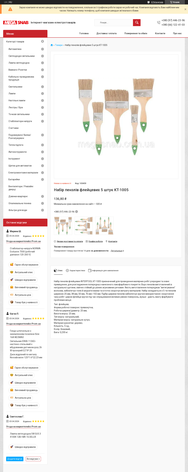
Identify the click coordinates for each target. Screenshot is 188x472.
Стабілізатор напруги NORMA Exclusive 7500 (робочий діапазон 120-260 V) (25, 251)
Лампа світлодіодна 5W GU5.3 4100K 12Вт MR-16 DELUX (25, 435)
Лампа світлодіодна (19, 63)
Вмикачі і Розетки (18, 70)
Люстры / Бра (16, 107)
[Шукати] (137, 22)
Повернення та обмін (135, 33)
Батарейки (14, 179)
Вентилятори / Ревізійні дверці (21, 188)
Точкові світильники (19, 114)
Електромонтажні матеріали (23, 172)
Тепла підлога (16, 145)
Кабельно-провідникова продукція (21, 78)
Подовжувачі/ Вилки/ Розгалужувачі (20, 136)
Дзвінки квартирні (18, 196)
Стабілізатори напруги (20, 121)
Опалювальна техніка (20, 203)
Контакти (160, 33)
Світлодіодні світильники (22, 56)
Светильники (15, 86)
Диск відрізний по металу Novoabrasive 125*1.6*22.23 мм (26, 356)
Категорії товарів (15, 41)
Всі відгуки (32, 459)
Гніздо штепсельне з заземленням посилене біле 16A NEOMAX (24, 334)
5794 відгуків (157, 2)
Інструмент (14, 158)
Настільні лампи (17, 100)
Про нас (177, 33)
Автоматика (15, 49)
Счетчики (13, 128)
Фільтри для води (18, 210)
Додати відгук (14, 459)
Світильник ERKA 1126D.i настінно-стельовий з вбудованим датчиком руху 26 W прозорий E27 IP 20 (26, 346)
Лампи (12, 93)
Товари (59, 45)
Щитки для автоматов (20, 165)
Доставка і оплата (106, 33)
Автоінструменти (18, 152)
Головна (84, 33)
